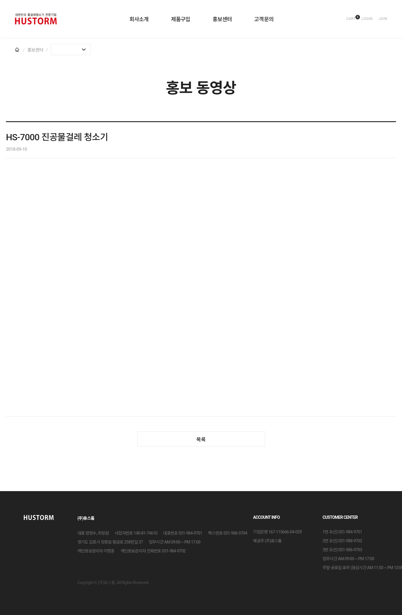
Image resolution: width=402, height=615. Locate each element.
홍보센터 (222, 19)
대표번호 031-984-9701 (182, 533)
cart (351, 19)
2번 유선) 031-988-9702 (342, 540)
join (382, 19)
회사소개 (139, 19)
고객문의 (263, 19)
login (367, 19)
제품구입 (180, 19)
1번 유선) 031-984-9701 (342, 532)
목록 (201, 440)
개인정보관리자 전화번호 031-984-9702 (153, 551)
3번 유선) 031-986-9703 (342, 549)
